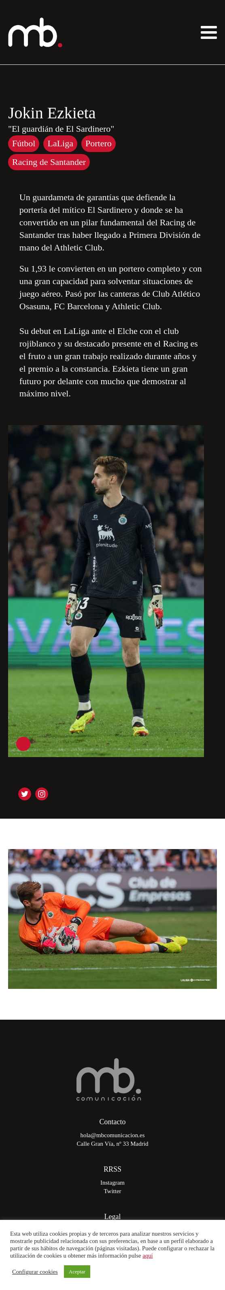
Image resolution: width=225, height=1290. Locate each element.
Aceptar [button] (77, 1272)
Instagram (112, 1182)
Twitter (112, 1191)
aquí (147, 1255)
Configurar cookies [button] (35, 1272)
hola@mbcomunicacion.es (112, 1135)
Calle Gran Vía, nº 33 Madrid (113, 1143)
